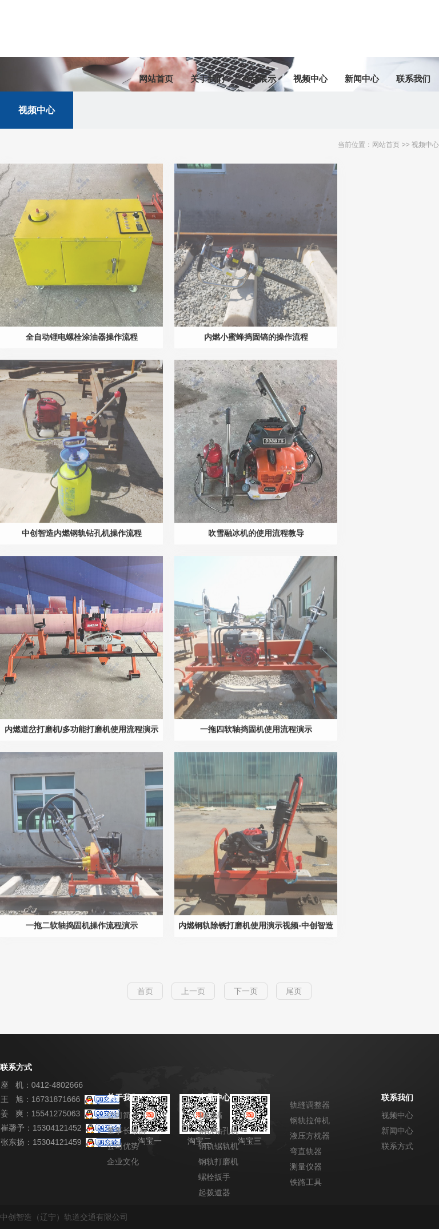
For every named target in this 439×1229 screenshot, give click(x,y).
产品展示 (259, 78)
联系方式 (397, 1146)
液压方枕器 (310, 1135)
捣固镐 (210, 1115)
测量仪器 (306, 1166)
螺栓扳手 (214, 1177)
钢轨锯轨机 (218, 1146)
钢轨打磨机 (218, 1161)
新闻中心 (362, 78)
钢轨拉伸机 (310, 1120)
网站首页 (156, 78)
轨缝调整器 (310, 1104)
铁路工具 (306, 1182)
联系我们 (413, 78)
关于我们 (207, 78)
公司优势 (123, 1146)
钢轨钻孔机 (218, 1130)
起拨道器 (214, 1192)
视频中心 (310, 78)
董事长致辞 (127, 1130)
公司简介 (123, 1115)
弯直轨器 (306, 1151)
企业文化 (123, 1161)
